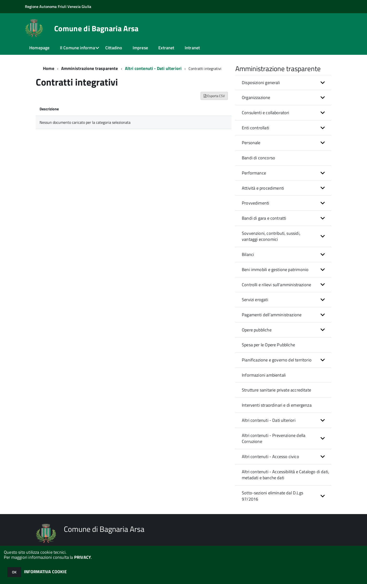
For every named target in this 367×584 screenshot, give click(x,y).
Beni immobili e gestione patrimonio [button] (275, 269)
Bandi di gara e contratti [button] (264, 218)
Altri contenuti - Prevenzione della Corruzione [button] (273, 438)
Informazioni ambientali (264, 375)
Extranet (166, 47)
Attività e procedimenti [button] (263, 188)
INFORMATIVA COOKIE (45, 571)
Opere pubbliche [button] (257, 330)
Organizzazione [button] (256, 97)
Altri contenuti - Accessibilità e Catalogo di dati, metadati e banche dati (285, 474)
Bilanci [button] (248, 254)
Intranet (192, 47)
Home (48, 68)
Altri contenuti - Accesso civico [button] (270, 456)
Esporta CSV (214, 95)
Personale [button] (251, 142)
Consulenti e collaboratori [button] (265, 112)
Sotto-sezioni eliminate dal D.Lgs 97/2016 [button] (272, 496)
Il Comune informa (77, 47)
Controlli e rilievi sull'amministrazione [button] (276, 284)
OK (14, 572)
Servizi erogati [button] (255, 299)
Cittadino (113, 47)
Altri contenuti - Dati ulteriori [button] (269, 420)
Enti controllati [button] (255, 127)
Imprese (140, 47)
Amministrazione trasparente (89, 68)
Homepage (39, 47)
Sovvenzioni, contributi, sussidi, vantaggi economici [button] (271, 236)
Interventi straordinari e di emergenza (277, 405)
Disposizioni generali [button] (261, 82)
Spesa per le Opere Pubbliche (268, 345)
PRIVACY (82, 557)
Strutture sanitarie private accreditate (276, 390)
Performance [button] (254, 173)
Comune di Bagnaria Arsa (96, 28)
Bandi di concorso (258, 158)
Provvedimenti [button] (255, 203)
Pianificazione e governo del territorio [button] (277, 360)
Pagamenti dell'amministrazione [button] (272, 314)
